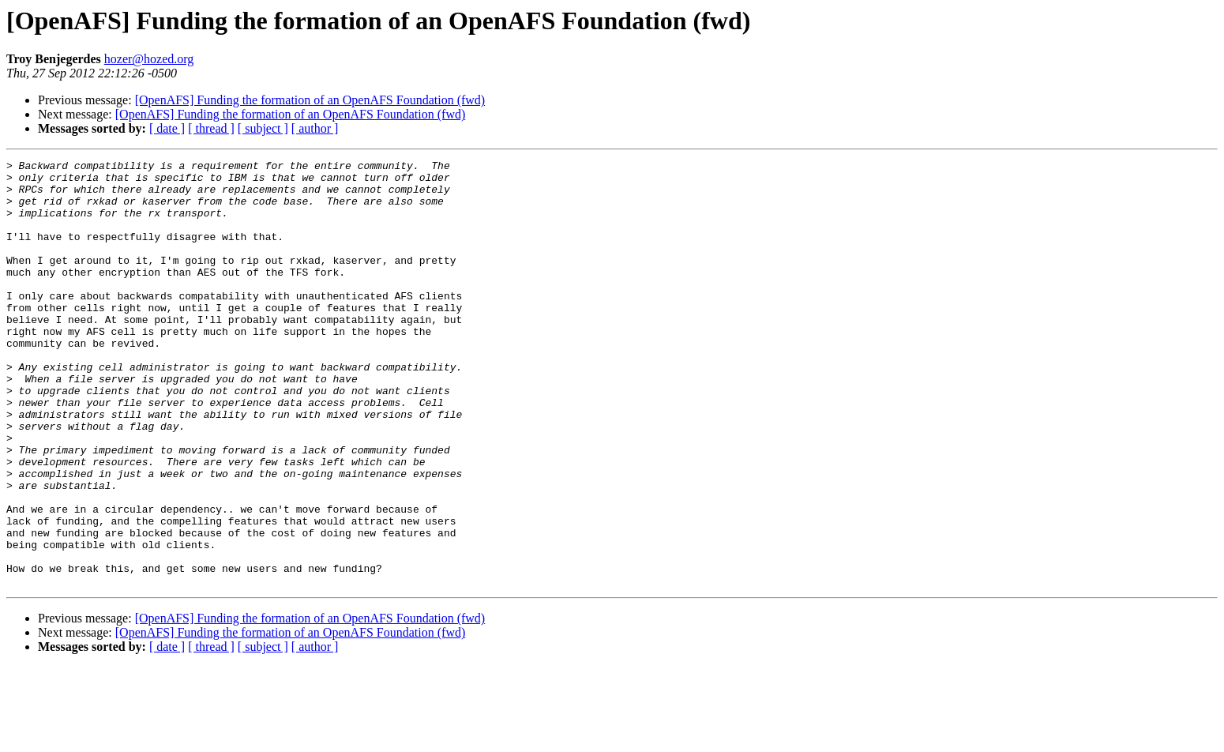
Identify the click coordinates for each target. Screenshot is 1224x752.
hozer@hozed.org (149, 59)
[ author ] (315, 128)
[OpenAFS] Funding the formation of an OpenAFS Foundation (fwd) (310, 100)
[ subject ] (263, 128)
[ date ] (167, 128)
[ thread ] (211, 128)
